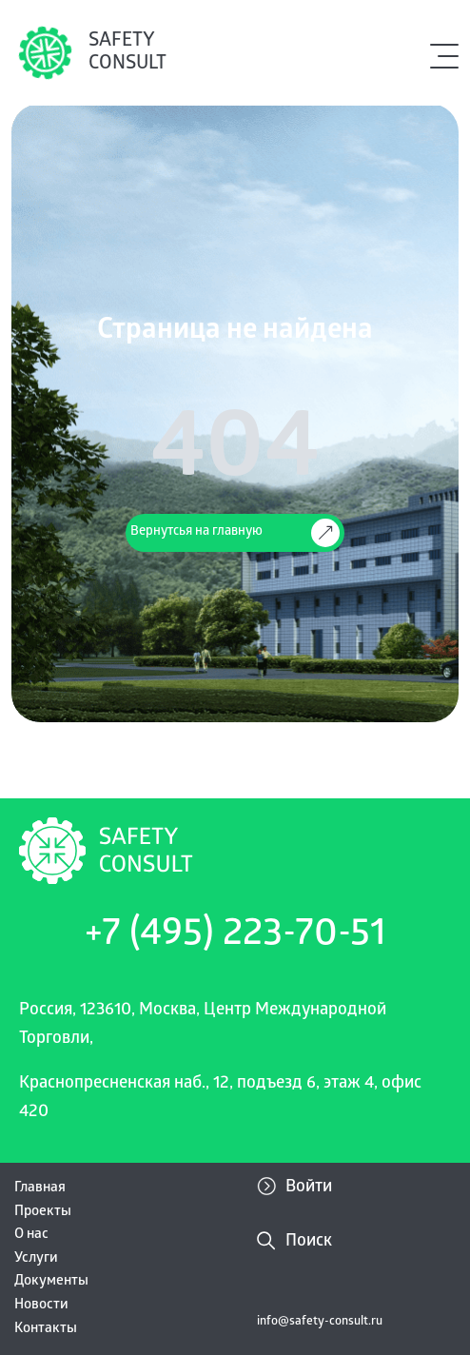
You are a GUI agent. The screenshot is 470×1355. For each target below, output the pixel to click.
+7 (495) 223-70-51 (235, 936)
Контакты (45, 1329)
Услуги (36, 1258)
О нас (31, 1235)
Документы (51, 1281)
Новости (41, 1305)
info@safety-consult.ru (319, 1322)
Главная (40, 1188)
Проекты (42, 1212)
